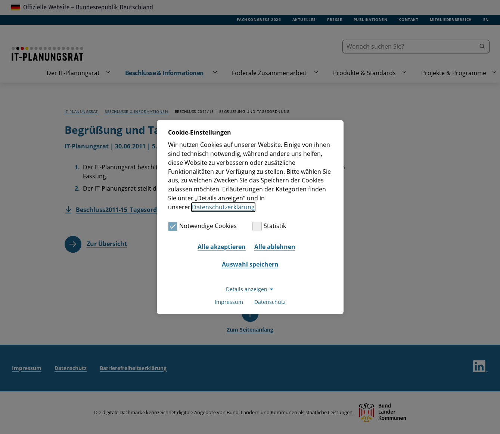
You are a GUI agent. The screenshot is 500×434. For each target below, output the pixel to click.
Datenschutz (270, 301)
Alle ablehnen (274, 247)
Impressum (229, 301)
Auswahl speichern (250, 265)
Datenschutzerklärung (223, 207)
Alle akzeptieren (222, 247)
